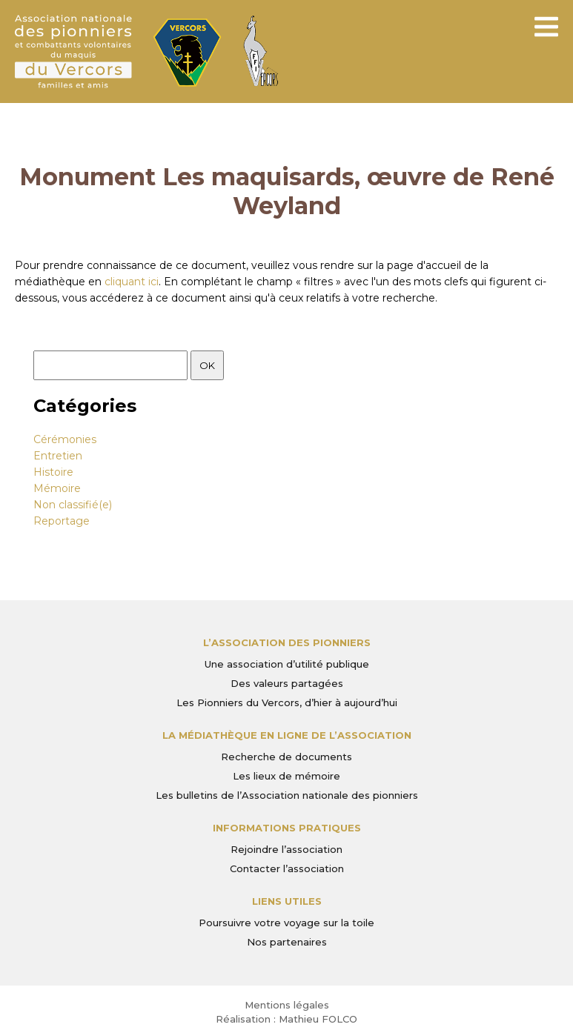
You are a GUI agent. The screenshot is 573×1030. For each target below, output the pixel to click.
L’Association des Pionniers (287, 642)
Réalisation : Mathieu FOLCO (286, 1019)
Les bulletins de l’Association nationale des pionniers (287, 795)
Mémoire (57, 488)
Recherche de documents (286, 756)
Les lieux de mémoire (286, 776)
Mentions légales (287, 1005)
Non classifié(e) (72, 504)
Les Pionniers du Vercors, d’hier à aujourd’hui (286, 702)
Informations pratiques (287, 828)
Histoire (53, 472)
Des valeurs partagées (287, 683)
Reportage (61, 521)
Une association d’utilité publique (287, 664)
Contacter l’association (287, 868)
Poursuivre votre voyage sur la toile (286, 922)
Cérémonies (64, 439)
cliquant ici (132, 281)
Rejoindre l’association (286, 849)
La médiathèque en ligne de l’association (286, 735)
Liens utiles (287, 901)
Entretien (57, 455)
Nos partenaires (287, 942)
